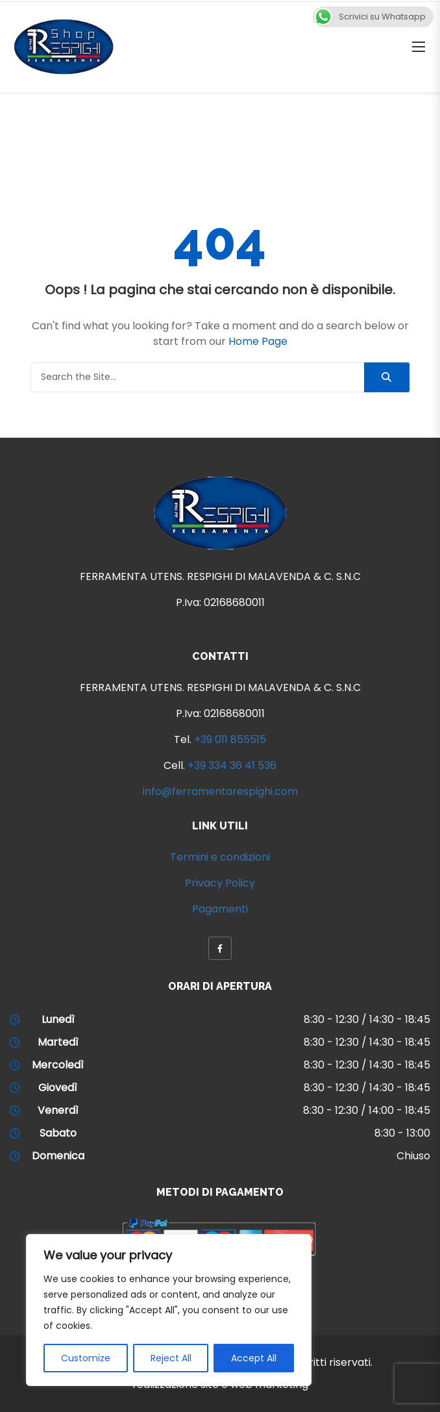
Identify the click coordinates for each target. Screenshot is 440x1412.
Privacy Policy (220, 883)
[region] (169, 1310)
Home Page (257, 341)
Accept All (253, 1358)
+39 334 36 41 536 (232, 765)
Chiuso (413, 1155)
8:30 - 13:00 (402, 1133)
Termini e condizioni (220, 857)
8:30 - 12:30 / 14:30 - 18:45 (367, 1019)
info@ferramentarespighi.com (220, 791)
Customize (85, 1358)
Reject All (171, 1358)
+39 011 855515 (230, 739)
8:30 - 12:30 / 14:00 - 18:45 (366, 1110)
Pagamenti (220, 908)
